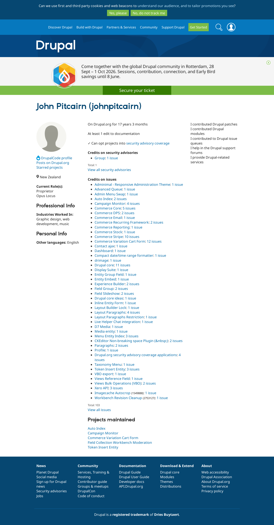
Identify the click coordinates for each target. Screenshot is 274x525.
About (206, 465)
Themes (166, 481)
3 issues (132, 336)
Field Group (104, 288)
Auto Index (103, 198)
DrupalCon (86, 491)
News (41, 465)
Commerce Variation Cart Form (120, 241)
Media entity (105, 331)
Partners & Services (121, 27)
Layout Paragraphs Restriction (119, 317)
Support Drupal (173, 27)
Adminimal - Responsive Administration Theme (132, 184)
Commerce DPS (107, 213)
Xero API (101, 388)
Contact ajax (105, 246)
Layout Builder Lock (110, 307)
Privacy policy (212, 491)
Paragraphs (104, 345)
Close (268, 62)
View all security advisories (109, 169)
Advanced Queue (108, 189)
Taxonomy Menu (108, 364)
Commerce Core (108, 208)
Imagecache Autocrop (112, 393)
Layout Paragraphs (110, 312)
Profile (100, 350)
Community (149, 27)
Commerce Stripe (109, 236)
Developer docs (131, 481)
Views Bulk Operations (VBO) (118, 383)
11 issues (123, 265)
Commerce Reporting (112, 227)
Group (100, 158)
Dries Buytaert (166, 514)
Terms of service (214, 486)
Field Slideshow (107, 293)
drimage (101, 260)
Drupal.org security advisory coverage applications (136, 354)
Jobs (39, 496)
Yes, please (118, 13)
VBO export (104, 374)
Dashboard (104, 250)
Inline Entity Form (109, 303)
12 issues (154, 241)
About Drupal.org (215, 481)
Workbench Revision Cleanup (118, 397)
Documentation (132, 465)
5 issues (129, 208)
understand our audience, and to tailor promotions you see (186, 5)
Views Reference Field (112, 378)
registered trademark (130, 514)
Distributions (170, 486)
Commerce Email (108, 217)
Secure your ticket (137, 90)
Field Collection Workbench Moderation (120, 442)
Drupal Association (216, 477)
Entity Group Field (109, 274)
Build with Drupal (89, 27)
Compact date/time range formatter (124, 255)
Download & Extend (177, 465)
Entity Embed (105, 279)
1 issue (112, 158)
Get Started (198, 27)
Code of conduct (91, 496)
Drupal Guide (130, 472)
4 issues (133, 203)
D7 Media (102, 326)
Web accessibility (215, 472)
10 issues (132, 236)
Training (99, 472)
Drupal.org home (40, 27)
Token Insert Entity (110, 369)
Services (84, 472)
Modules (167, 477)
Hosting (84, 477)
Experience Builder (110, 284)
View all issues (99, 409)
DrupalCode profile (54, 158)
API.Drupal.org (131, 486)
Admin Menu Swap (110, 194)
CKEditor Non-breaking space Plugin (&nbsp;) (131, 340)
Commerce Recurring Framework (122, 222)
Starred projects (49, 167)
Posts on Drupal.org (52, 162)
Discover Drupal (60, 27)
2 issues (120, 198)
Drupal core (104, 265)
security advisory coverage (148, 143)
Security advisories (51, 491)
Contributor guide (92, 481)
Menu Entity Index (109, 336)
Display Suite (105, 269)
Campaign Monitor (110, 203)
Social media (46, 477)
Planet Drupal (47, 472)
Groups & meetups (93, 486)
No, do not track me (149, 13)
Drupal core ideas (109, 298)
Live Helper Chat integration (117, 321)
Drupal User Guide (134, 477)
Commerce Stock (108, 232)
